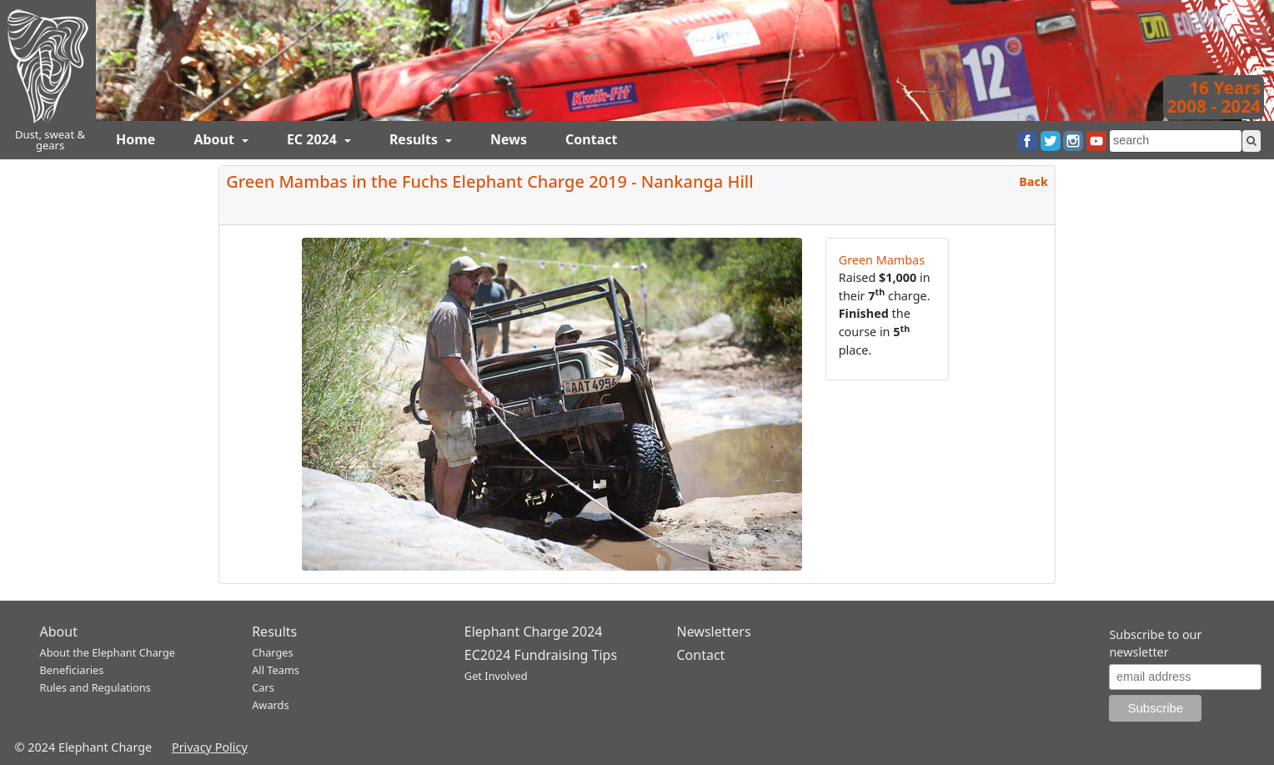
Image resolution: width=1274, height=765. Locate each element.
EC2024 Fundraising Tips (540, 655)
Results (415, 139)
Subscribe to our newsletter (1155, 644)
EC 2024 (313, 139)
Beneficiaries (72, 669)
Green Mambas (882, 260)
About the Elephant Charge (108, 652)
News (508, 139)
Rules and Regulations (95, 687)
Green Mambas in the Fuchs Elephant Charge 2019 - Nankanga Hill (489, 181)
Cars (263, 687)
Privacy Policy (210, 747)
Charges (272, 652)
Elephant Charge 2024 (533, 631)
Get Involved (496, 675)
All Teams (275, 669)
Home (135, 139)
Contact (591, 139)
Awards (270, 704)
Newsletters (713, 631)
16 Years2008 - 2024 (1213, 97)
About (215, 139)
